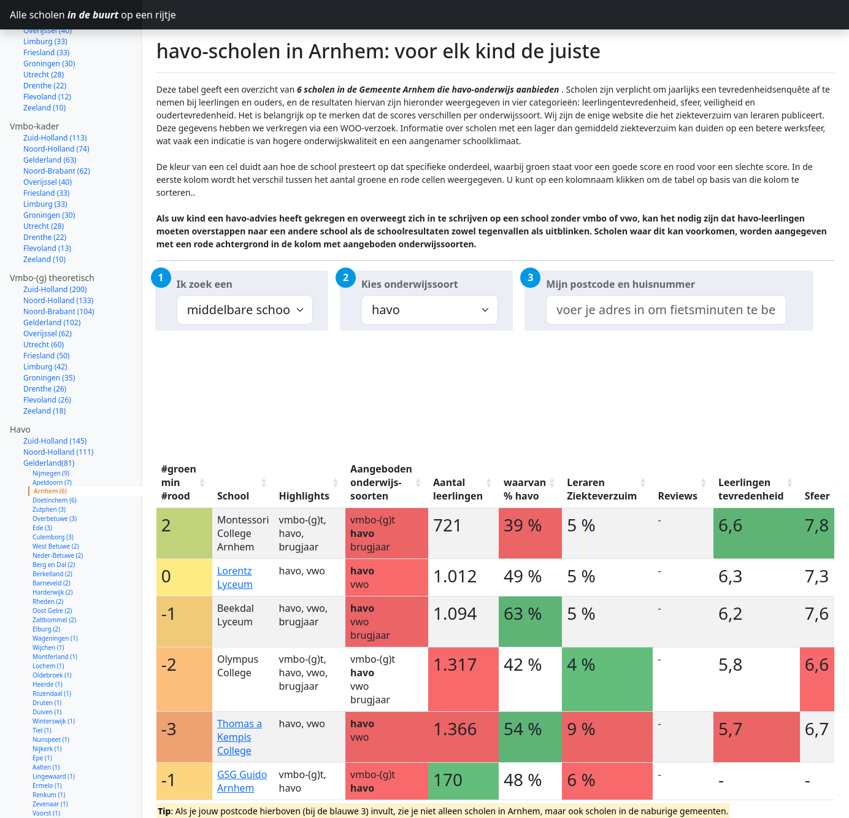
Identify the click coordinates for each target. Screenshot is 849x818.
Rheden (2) (48, 558)
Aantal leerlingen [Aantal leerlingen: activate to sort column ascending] (458, 489)
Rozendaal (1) (52, 650)
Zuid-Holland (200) (54, 246)
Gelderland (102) (51, 279)
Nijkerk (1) (47, 705)
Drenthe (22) (44, 42)
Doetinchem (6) (55, 456)
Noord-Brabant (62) (56, 127)
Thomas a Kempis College (239, 737)
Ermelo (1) (47, 742)
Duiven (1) (47, 668)
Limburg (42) (45, 323)
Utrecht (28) (43, 31)
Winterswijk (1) (54, 677)
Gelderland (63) (49, 116)
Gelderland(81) (48, 419)
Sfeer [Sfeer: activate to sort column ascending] (817, 496)
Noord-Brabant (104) (58, 268)
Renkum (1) (49, 751)
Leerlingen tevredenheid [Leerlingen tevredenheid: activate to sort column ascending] (751, 489)
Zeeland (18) (44, 367)
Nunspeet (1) (51, 696)
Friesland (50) (46, 312)
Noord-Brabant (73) (56, 795)
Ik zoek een (204, 284)
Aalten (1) (46, 723)
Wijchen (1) (48, 604)
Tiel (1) (42, 686)
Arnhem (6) (50, 447)
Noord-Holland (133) (58, 257)
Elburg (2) (46, 585)
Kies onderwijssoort (409, 284)
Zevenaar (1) (50, 760)
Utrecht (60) (43, 301)
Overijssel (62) (47, 290)
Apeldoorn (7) (52, 438)
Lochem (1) (48, 622)
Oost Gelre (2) (52, 567)
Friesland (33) (46, 149)
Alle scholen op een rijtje (76, 14)
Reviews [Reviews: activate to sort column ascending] (677, 496)
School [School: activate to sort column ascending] (233, 496)
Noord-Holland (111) (58, 408)
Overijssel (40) (47, 138)
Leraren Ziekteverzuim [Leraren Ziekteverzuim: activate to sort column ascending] (602, 489)
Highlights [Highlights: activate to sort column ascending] (304, 496)
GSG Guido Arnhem (242, 781)
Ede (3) (42, 484)
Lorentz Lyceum (235, 577)
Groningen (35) (49, 334)
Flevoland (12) (47, 53)
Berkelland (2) (52, 530)
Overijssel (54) (47, 806)
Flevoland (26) (47, 356)
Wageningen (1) (55, 594)
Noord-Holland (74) (56, 105)
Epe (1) (42, 714)
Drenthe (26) (44, 345)
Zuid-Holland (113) (54, 94)
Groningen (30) (49, 171)
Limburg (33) (45, 160)
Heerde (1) (48, 640)
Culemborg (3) (53, 493)
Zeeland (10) (44, 64)
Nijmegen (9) (51, 429)
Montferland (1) (55, 613)
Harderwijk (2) (53, 548)
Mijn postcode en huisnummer (620, 284)
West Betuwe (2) (56, 502)
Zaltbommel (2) (54, 576)
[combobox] (666, 310)
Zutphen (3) (49, 465)
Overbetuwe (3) (55, 475)
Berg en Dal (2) (54, 521)
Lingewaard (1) (54, 732)
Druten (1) (47, 659)
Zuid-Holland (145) (54, 397)
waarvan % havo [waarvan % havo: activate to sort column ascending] (525, 489)
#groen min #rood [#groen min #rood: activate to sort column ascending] (178, 482)
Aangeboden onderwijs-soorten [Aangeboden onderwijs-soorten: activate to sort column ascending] (381, 482)
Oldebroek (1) (52, 631)
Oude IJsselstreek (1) (62, 778)
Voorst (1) (46, 769)
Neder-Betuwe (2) (58, 511)
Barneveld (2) (52, 539)
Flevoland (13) (47, 204)
